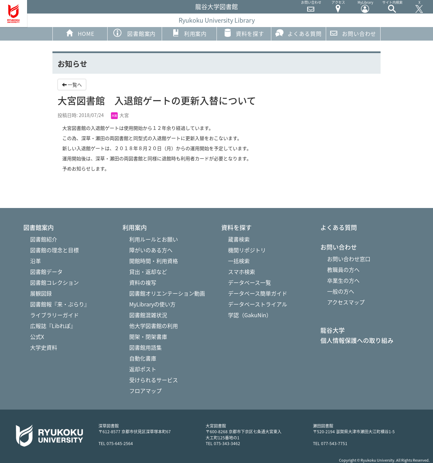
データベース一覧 (249, 282)
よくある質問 (298, 33)
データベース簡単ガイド (257, 293)
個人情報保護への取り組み (356, 340)
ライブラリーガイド (54, 315)
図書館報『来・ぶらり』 (60, 304)
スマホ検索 (241, 272)
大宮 (120, 115)
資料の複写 (142, 282)
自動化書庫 (142, 358)
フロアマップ (145, 391)
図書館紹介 (43, 239)
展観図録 (41, 293)
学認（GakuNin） (250, 315)
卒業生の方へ (343, 280)
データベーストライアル (257, 304)
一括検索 (239, 261)
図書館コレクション (54, 282)
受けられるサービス (153, 380)
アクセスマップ (346, 302)
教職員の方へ (343, 269)
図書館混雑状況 (148, 315)
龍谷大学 (332, 330)
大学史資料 (43, 347)
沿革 (35, 261)
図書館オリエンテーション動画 (167, 293)
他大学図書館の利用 (153, 326)
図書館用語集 (145, 347)
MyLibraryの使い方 (152, 304)
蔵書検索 (239, 239)
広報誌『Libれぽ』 (53, 326)
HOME (80, 33)
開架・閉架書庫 (148, 336)
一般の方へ (340, 291)
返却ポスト (142, 369)
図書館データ (46, 272)
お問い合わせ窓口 (348, 259)
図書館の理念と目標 (54, 250)
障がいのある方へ (151, 250)
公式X (37, 336)
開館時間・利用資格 (153, 261)
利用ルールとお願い (153, 239)
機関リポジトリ (247, 250)
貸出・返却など (148, 272)
